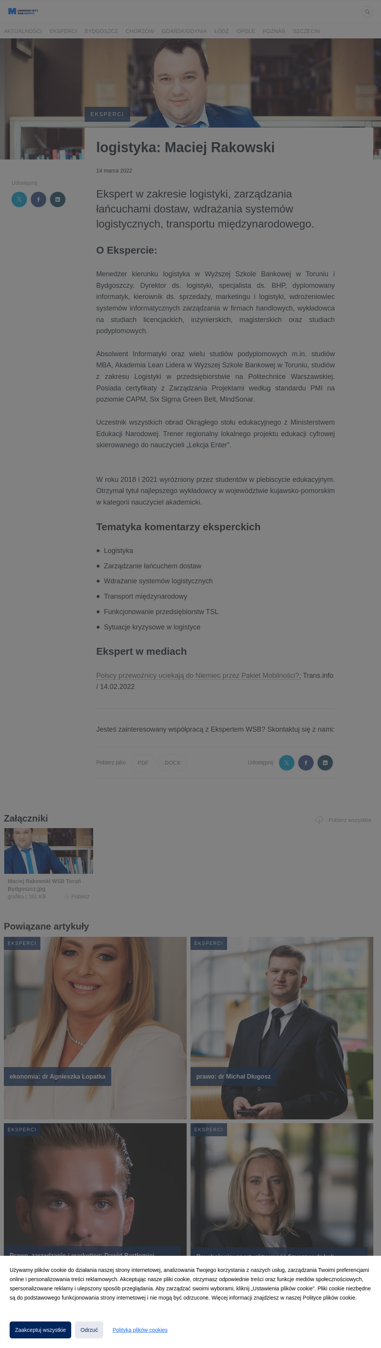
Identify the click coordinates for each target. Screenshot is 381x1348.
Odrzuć (89, 1330)
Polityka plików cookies (139, 1330)
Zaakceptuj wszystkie (40, 1330)
